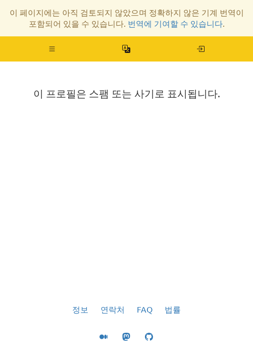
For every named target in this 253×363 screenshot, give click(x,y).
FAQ (145, 309)
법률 (173, 309)
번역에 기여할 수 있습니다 (175, 23)
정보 (80, 309)
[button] (52, 49)
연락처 (112, 309)
